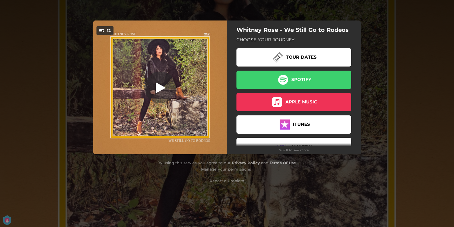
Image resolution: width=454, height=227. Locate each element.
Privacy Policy (246, 162)
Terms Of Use (283, 162)
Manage (209, 169)
